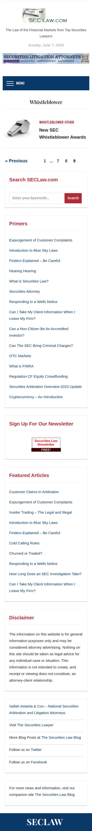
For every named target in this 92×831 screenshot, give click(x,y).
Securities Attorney (24, 291)
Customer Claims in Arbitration (34, 492)
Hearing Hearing (23, 271)
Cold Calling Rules (24, 543)
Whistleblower (51, 122)
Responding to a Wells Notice (33, 302)
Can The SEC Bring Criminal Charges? (41, 345)
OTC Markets (20, 356)
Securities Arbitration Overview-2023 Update (45, 386)
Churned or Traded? (25, 553)
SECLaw (45, 821)
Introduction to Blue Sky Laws (33, 250)
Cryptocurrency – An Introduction (36, 397)
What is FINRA (21, 366)
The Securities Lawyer (35, 725)
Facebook (39, 762)
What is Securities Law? (29, 281)
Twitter (36, 750)
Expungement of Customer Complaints (41, 240)
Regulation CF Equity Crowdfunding (38, 376)
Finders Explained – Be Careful (34, 261)
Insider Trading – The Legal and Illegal (40, 512)
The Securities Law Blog (61, 737)
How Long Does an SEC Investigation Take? (45, 574)
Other (69, 122)
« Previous (16, 160)
